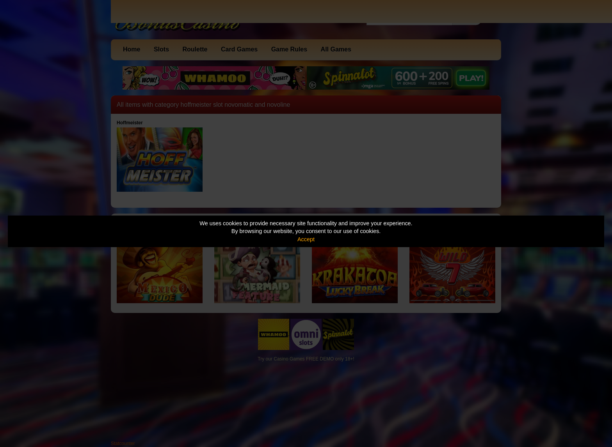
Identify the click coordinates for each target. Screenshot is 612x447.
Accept (306, 239)
